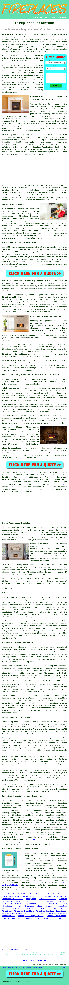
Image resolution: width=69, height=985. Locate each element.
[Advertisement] (34, 169)
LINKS (40, 17)
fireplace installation (40, 188)
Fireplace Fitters (47, 899)
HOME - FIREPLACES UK (34, 960)
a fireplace (21, 835)
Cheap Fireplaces (38, 894)
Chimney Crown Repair (11, 918)
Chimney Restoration (52, 918)
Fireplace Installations (54, 896)
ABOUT (47, 17)
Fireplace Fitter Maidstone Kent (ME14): (21, 34)
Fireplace (6, 472)
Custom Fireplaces (30, 896)
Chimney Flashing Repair (30, 916)
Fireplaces (31, 899)
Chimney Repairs (38, 967)
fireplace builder (26, 312)
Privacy (65, 967)
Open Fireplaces (24, 901)
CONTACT (53, 17)
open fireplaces (58, 856)
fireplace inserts (57, 666)
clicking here (35, 839)
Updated (28, 967)
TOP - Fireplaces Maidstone (14, 949)
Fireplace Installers (18, 894)
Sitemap (3, 967)
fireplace (36, 37)
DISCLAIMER (62, 17)
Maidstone (62, 484)
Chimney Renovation (56, 916)
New (24, 967)
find (10, 801)
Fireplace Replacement (12, 899)
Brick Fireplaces (10, 896)
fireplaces (28, 75)
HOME (34, 17)
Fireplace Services (57, 894)
